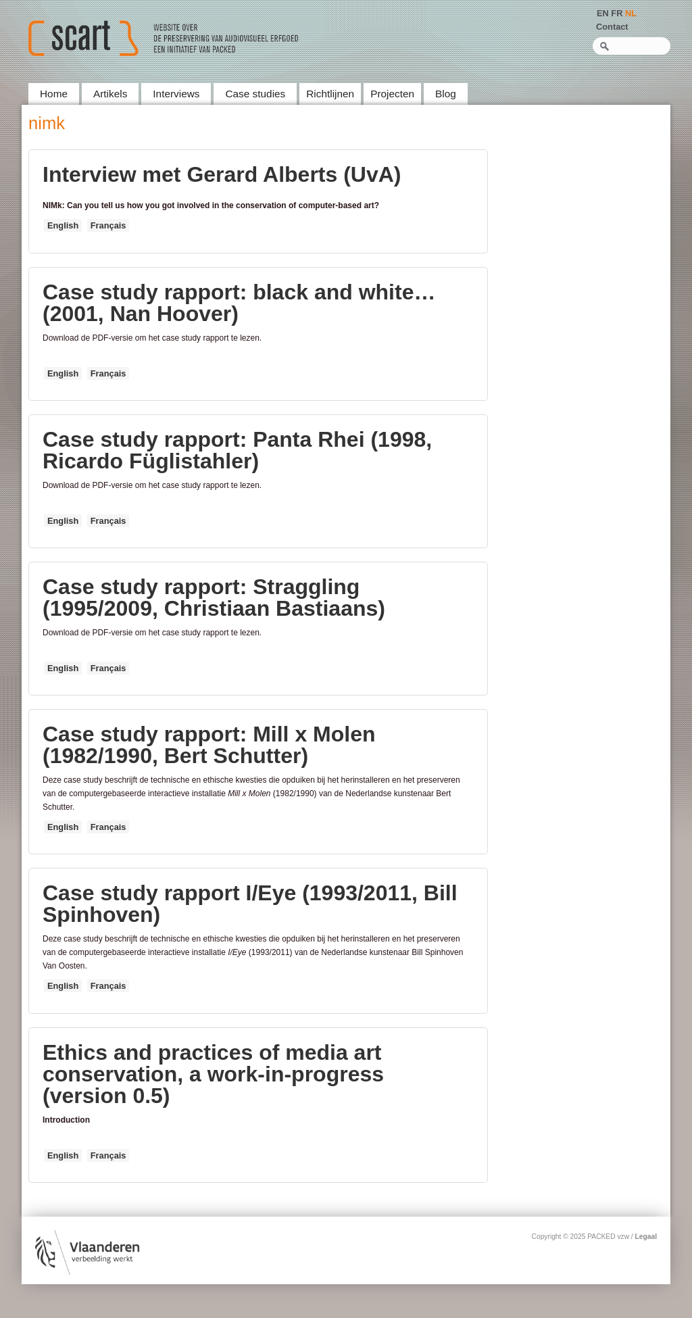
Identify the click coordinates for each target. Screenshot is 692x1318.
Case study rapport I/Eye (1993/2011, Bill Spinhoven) (250, 904)
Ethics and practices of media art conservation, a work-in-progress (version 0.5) (213, 1074)
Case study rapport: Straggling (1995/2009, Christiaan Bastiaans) (214, 597)
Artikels (110, 93)
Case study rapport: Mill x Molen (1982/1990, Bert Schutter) (209, 745)
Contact (612, 27)
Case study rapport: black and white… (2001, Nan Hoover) (239, 303)
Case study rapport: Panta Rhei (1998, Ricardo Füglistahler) (237, 450)
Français (108, 225)
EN (603, 13)
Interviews (176, 93)
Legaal (646, 1236)
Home (54, 93)
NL (631, 13)
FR (616, 13)
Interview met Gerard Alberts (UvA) (222, 174)
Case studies (255, 93)
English (62, 225)
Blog (445, 93)
